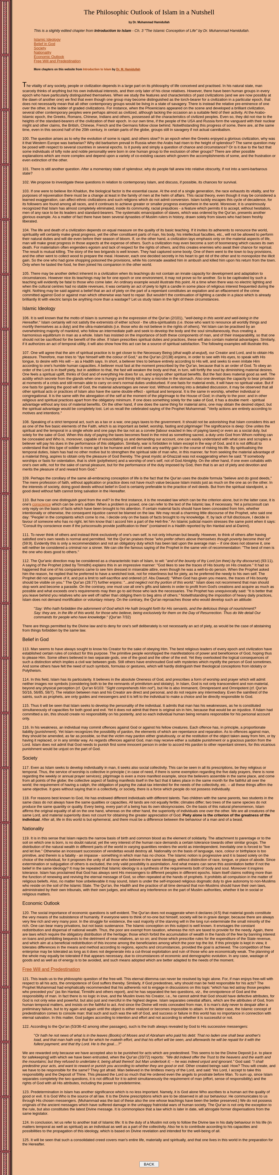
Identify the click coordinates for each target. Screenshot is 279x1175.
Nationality (42, 52)
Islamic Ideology (47, 39)
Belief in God (44, 44)
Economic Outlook (49, 57)
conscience (41, 504)
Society (40, 48)
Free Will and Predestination (57, 61)
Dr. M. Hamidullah (128, 69)
